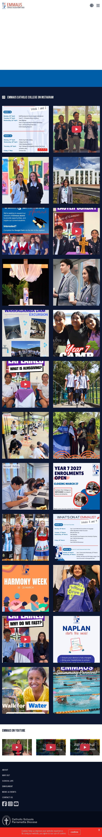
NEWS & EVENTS (9, 792)
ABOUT (5, 770)
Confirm (74, 832)
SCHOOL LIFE (7, 781)
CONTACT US (7, 798)
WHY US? (6, 776)
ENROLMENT (7, 787)
